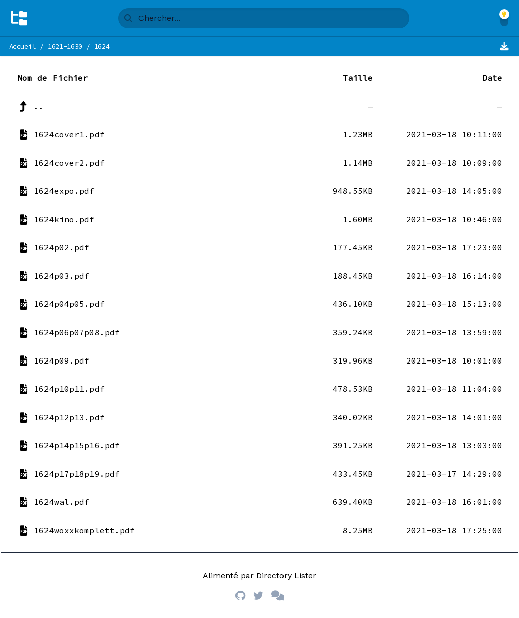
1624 (102, 46)
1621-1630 (65, 46)
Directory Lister (286, 575)
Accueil (22, 46)
